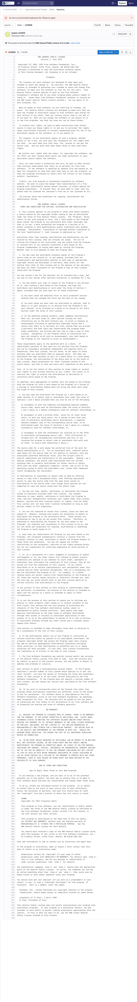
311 (19, 844)
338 (19, 913)
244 (19, 674)
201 (19, 565)
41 (20, 158)
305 (19, 829)
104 (19, 318)
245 (19, 676)
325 (19, 880)
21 (20, 108)
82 (20, 262)
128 (19, 379)
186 (19, 527)
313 (19, 849)
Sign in (131, 3)
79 (20, 255)
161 (19, 463)
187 (19, 529)
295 (19, 803)
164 (19, 471)
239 (19, 661)
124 (19, 369)
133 (19, 392)
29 (20, 128)
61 (20, 209)
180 (19, 511)
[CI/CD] (3, 32)
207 (19, 580)
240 (19, 664)
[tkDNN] (3, 9)
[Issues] (3, 23)
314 (19, 852)
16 (20, 95)
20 (20, 105)
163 (19, 468)
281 (19, 768)
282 (19, 770)
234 (19, 649)
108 (19, 328)
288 (19, 786)
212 (19, 593)
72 (20, 237)
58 (20, 202)
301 (19, 819)
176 (19, 501)
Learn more (82, 43)
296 (19, 806)
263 (19, 722)
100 (19, 308)
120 (19, 359)
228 (19, 633)
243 (19, 671)
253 (19, 697)
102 (19, 313)
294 (19, 801)
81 (20, 260)
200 (19, 562)
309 (19, 839)
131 (19, 387)
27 (20, 123)
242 (19, 669)
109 (19, 331)
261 (19, 717)
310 (19, 842)
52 (20, 186)
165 (19, 473)
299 (19, 814)
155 (19, 448)
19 (20, 102)
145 (19, 422)
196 (19, 552)
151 (19, 438)
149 (19, 433)
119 (19, 356)
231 (19, 641)
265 (19, 727)
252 (19, 694)
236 (19, 654)
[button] (3, 999)
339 (19, 915)
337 (19, 910)
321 (19, 869)
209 (19, 585)
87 (20, 275)
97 (20, 301)
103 (19, 316)
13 (20, 87)
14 (20, 90)
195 (19, 549)
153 (19, 443)
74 (20, 242)
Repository (67, 10)
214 (19, 598)
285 (19, 778)
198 (19, 557)
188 (19, 532)
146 (19, 425)
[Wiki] (3, 54)
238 (19, 659)
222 (19, 618)
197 (19, 555)
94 (20, 293)
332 (19, 897)
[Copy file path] (25, 52)
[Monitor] (3, 45)
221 (19, 615)
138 (19, 405)
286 (19, 781)
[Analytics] (3, 50)
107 (19, 326)
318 (19, 862)
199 (19, 560)
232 (19, 643)
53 (20, 189)
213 (19, 595)
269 (19, 737)
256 (19, 704)
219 (19, 610)
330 (19, 892)
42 (20, 161)
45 (20, 168)
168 (19, 481)
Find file (97, 25)
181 (19, 514)
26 (20, 120)
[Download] (130, 52)
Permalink (129, 25)
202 (19, 567)
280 (19, 765)
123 (19, 367)
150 (19, 435)
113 (19, 341)
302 (19, 821)
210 (19, 588)
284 (19, 775)
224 (19, 623)
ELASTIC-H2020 (17, 10)
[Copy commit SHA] (130, 34)
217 (19, 605)
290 (19, 791)
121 (19, 362)
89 (20, 280)
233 (19, 646)
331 (19, 895)
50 (20, 181)
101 (19, 311)
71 (20, 235)
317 (19, 859)
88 (20, 278)
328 (19, 887)
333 (19, 900)
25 (20, 118)
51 (20, 184)
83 (20, 265)
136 (19, 400)
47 (20, 174)
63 (20, 214)
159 (19, 458)
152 (19, 440)
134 (19, 395)
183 (19, 519)
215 (19, 600)
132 (19, 389)
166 (19, 476)
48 (20, 176)
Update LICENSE (25, 33)
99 (20, 306)
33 (20, 138)
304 (19, 826)
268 (19, 735)
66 (20, 222)
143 (19, 417)
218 (19, 608)
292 (19, 796)
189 (19, 534)
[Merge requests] (3, 28)
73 (20, 240)
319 (19, 864)
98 (20, 303)
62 (20, 212)
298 (19, 811)
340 (19, 918)
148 (19, 430)
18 (20, 100)
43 (20, 163)
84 (20, 268)
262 (19, 720)
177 (19, 504)
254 (19, 699)
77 (20, 250)
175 (19, 499)
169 (19, 483)
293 (19, 798)
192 (19, 542)
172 (19, 491)
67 (20, 224)
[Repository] (3, 19)
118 (19, 354)
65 (20, 219)
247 (19, 682)
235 (19, 651)
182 (19, 516)
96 (20, 298)
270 (19, 740)
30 (20, 130)
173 (19, 494)
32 (20, 135)
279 (19, 763)
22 (20, 110)
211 (19, 590)
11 (20, 82)
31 (20, 133)
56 (20, 196)
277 (19, 758)
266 (19, 730)
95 (20, 295)
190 (19, 537)
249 (19, 687)
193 (19, 544)
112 (19, 339)
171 (19, 488)
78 (20, 252)
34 (20, 141)
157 (19, 453)
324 (19, 877)
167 (19, 478)
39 (20, 153)
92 (20, 288)
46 (20, 171)
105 (19, 321)
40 (20, 156)
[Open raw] (126, 52)
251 (19, 692)
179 (19, 509)
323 (19, 875)
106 (19, 323)
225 (19, 626)
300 (19, 816)
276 (19, 755)
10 (20, 80)
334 (19, 902)
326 (19, 882)
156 (19, 450)
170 (19, 486)
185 (19, 524)
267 (19, 732)
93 (20, 290)
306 (19, 831)
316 (19, 857)
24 (20, 115)
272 (19, 745)
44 (20, 166)
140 (19, 410)
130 (19, 384)
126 (19, 374)
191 (19, 539)
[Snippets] (3, 59)
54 (20, 191)
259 (19, 712)
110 (19, 334)
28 (20, 125)
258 (19, 709)
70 (20, 232)
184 (19, 522)
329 (19, 890)
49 (20, 179)
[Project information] (3, 15)
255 (19, 702)
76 (20, 247)
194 (19, 547)
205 (19, 575)
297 (19, 809)
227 (19, 631)
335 (19, 905)
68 (20, 227)
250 (19, 689)
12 (20, 85)
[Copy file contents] (122, 52)
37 (20, 148)
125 (19, 372)
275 (19, 753)
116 (19, 349)
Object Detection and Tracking (43, 10)
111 (19, 336)
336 (19, 908)
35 (20, 143)
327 (19, 885)
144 (19, 420)
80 (20, 257)
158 (19, 455)
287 (19, 783)
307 (19, 834)
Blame (107, 25)
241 (19, 666)
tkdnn (26, 25)
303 (19, 824)
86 (20, 273)
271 (19, 742)
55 (20, 194)
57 (20, 199)
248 (19, 684)
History (118, 25)
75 (20, 245)
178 (19, 506)
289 (19, 788)
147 (19, 428)
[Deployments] (3, 37)
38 (20, 151)
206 (19, 577)
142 (19, 415)
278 (19, 760)
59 (20, 204)
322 (19, 872)
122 (19, 364)
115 (19, 346)
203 (19, 570)
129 (19, 382)
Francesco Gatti (24, 36)
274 (19, 750)
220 (19, 613)
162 (19, 466)
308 (19, 836)
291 (19, 793)
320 (19, 867)
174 (19, 496)
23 (20, 113)
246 (19, 679)
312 (19, 847)
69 (20, 229)
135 (19, 397)
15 (20, 92)
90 (20, 283)
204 (19, 572)
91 (20, 285)
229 (19, 636)
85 (20, 270)
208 (19, 582)
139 (19, 407)
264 (19, 725)
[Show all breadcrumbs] (27, 10)
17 (20, 97)
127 (19, 377)
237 (19, 656)
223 (19, 621)
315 (19, 854)
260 (19, 715)
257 (19, 707)
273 (19, 748)
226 (19, 628)
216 (19, 603)
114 (19, 344)
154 (19, 445)
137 (19, 402)
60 (20, 207)
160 (19, 461)
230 (19, 638)
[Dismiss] (131, 17)
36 (20, 146)
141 (19, 412)
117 (19, 351)
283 (19, 773)
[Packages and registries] (3, 41)
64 (20, 217)
